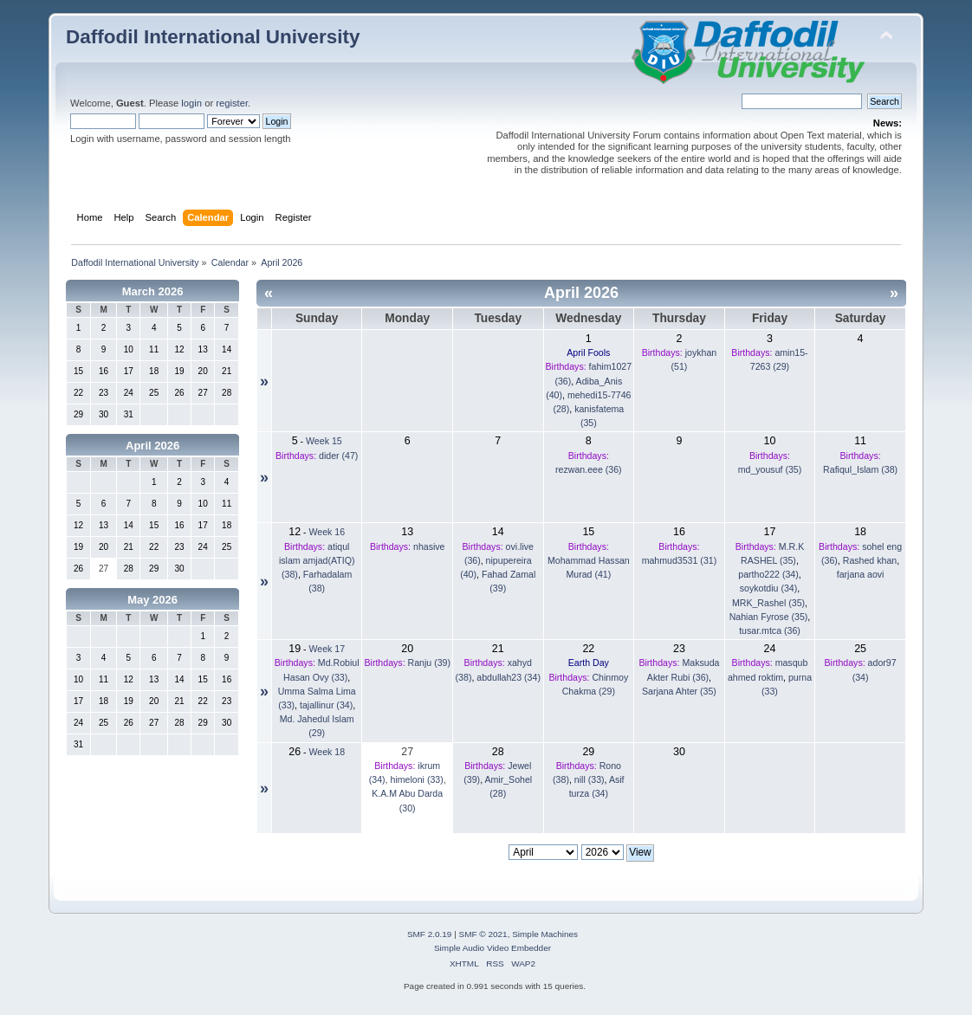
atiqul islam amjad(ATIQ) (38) (317, 560)
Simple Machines (545, 934)
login (191, 103)
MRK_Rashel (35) (768, 603)
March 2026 (153, 291)
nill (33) (589, 779)
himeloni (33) (416, 779)
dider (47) (338, 455)
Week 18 (327, 752)
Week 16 (327, 532)
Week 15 (324, 441)
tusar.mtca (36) (769, 630)
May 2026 (152, 599)
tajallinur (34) (326, 705)
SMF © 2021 (483, 934)
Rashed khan (870, 560)
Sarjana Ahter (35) (679, 691)
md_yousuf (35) (770, 469)
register (232, 103)
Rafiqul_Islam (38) (860, 469)
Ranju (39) (429, 662)
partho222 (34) (768, 574)
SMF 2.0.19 (429, 934)
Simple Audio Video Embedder (492, 948)
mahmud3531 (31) (679, 560)
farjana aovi (861, 574)
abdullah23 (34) (508, 677)
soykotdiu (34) (769, 588)
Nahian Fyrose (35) (768, 616)
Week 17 (327, 648)
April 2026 (152, 445)
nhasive (429, 546)
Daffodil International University (213, 37)
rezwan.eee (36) (588, 469)
